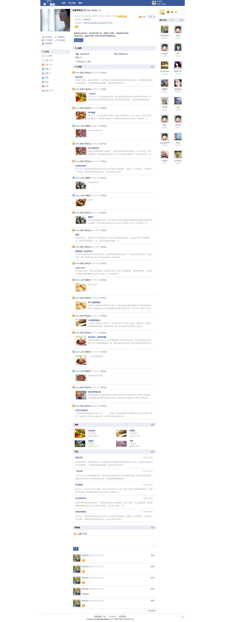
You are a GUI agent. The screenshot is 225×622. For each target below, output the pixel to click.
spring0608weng (166, 143)
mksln (178, 36)
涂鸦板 (83, 534)
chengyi (165, 53)
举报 (152, 555)
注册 (163, 4)
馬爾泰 (164, 89)
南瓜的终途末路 (94, 392)
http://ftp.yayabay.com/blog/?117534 (98, 23)
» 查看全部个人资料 (83, 62)
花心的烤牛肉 (93, 148)
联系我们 (122, 616)
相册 (47, 69)
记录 (47, 60)
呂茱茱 (164, 107)
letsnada (178, 161)
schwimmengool (166, 71)
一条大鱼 (91, 94)
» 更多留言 (151, 611)
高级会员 (87, 19)
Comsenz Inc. (128, 619)
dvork (77, 73)
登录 (159, 4)
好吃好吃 (91, 431)
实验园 (132, 431)
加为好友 (48, 37)
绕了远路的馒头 (94, 302)
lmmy (178, 143)
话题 (47, 73)
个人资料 (48, 56)
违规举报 (48, 43)
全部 (152, 67)
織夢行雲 (178, 71)
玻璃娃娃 (178, 89)
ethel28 (178, 125)
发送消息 (61, 40)
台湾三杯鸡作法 (81, 410)
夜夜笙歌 (85, 555)
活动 (47, 82)
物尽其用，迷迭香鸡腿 (97, 337)
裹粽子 (91, 217)
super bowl (80, 268)
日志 (47, 65)
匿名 (172, 20)
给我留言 (61, 37)
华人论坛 (72, 3)
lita (178, 53)
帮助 (80, 3)
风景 (131, 441)
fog (178, 107)
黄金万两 (78, 77)
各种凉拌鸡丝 (80, 166)
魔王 (164, 125)
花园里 (91, 441)
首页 (64, 3)
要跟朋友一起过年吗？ (84, 251)
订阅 (143, 17)
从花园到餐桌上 (94, 320)
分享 (47, 86)
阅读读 (164, 161)
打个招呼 (48, 40)
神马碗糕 (91, 113)
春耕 (77, 235)
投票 (47, 78)
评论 (104, 73)
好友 (47, 90)
